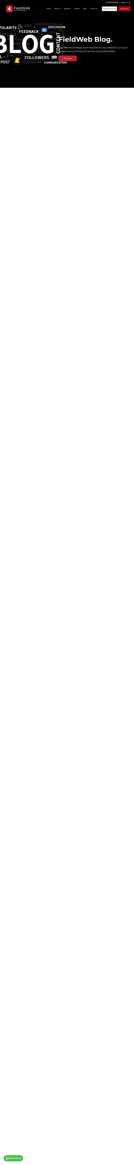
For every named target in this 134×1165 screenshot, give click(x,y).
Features (77, 8)
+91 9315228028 (111, 2)
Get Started (68, 58)
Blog (84, 8)
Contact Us (93, 8)
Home (49, 8)
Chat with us (13, 1158)
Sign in (126, 2)
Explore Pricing (109, 9)
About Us (57, 8)
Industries (67, 8)
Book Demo (124, 9)
